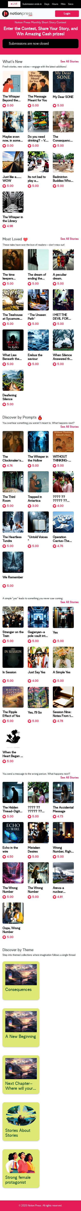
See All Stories (69, 61)
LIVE (14, 4)
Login (67, 13)
